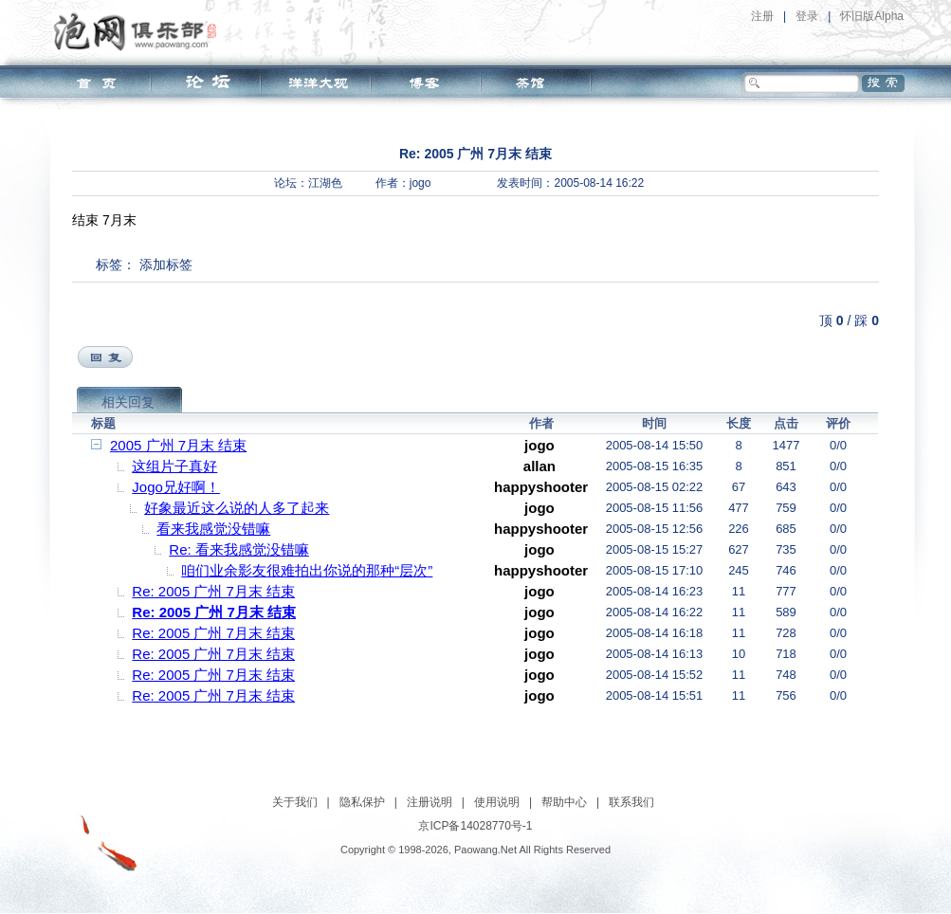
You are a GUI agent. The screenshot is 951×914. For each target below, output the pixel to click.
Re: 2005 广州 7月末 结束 (213, 591)
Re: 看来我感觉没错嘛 (239, 549)
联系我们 (631, 802)
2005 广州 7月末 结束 (178, 445)
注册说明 (429, 802)
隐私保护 (362, 802)
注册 (762, 16)
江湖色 (325, 183)
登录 (807, 16)
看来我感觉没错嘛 (213, 529)
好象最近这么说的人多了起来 (236, 508)
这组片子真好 (174, 466)
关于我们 (295, 802)
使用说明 (497, 802)
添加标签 (165, 264)
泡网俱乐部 (140, 31)
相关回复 (128, 402)
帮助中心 (564, 802)
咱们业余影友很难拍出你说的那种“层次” (306, 570)
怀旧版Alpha (872, 16)
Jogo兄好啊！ (176, 487)
